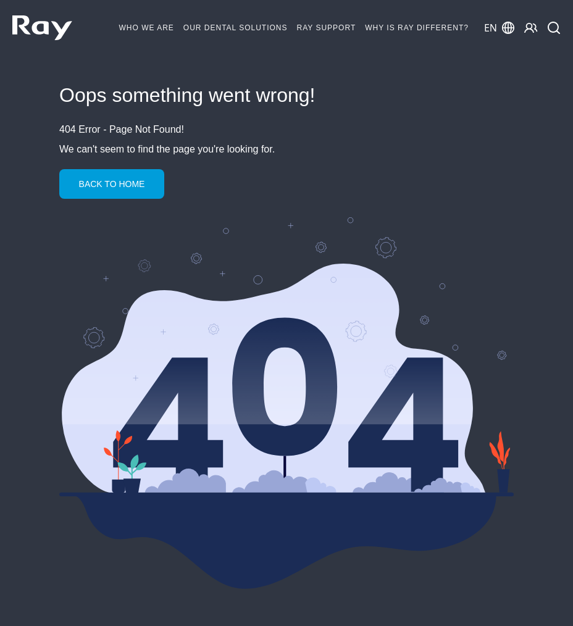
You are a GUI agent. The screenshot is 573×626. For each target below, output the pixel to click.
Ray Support (326, 27)
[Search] (554, 28)
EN (499, 28)
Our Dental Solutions (235, 27)
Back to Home (112, 184)
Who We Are (146, 27)
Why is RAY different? (417, 27)
